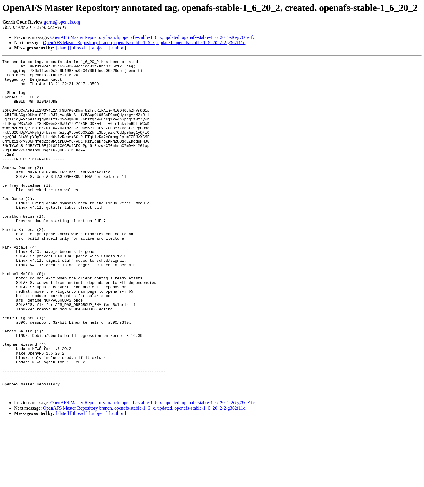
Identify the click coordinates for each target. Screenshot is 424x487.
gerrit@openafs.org (62, 21)
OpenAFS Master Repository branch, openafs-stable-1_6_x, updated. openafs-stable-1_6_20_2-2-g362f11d (144, 42)
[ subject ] (98, 47)
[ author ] (117, 47)
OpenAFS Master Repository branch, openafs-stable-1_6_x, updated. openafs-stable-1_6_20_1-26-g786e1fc (152, 37)
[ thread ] (78, 47)
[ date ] (62, 47)
